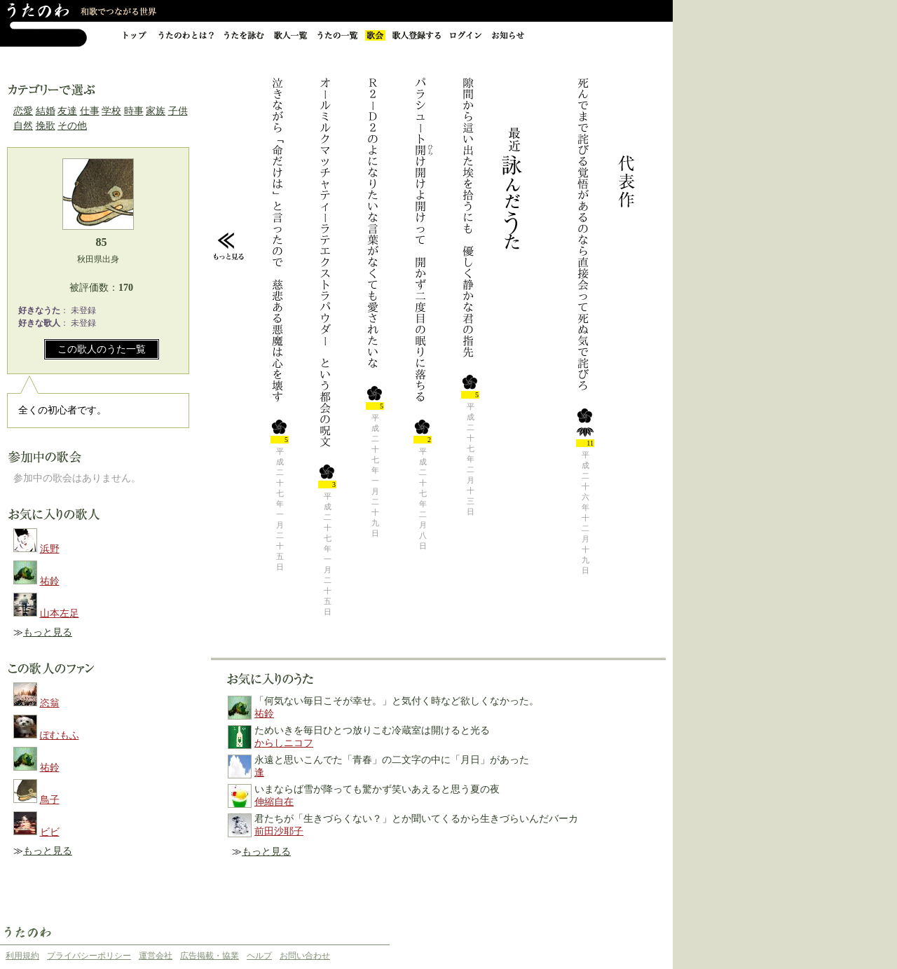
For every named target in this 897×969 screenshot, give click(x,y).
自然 (23, 126)
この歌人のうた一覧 (101, 349)
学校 (111, 111)
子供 (178, 111)
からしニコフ (283, 743)
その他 (72, 126)
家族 (155, 111)
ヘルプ (259, 956)
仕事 (90, 111)
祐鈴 (50, 581)
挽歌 (45, 126)
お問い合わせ (305, 956)
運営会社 (155, 956)
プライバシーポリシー (89, 956)
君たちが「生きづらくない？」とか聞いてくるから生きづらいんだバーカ (416, 818)
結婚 (45, 111)
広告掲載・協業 (209, 956)
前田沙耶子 (278, 831)
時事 (134, 111)
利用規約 (22, 956)
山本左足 (59, 613)
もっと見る (47, 632)
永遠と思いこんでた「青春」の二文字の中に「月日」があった (391, 760)
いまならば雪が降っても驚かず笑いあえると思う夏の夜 (377, 789)
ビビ (50, 832)
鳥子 (50, 800)
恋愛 (23, 111)
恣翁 (50, 703)
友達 (67, 111)
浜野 (50, 549)
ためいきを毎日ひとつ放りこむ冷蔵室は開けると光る (372, 730)
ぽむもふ (59, 735)
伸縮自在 (274, 802)
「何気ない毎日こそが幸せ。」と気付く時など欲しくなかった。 (396, 701)
